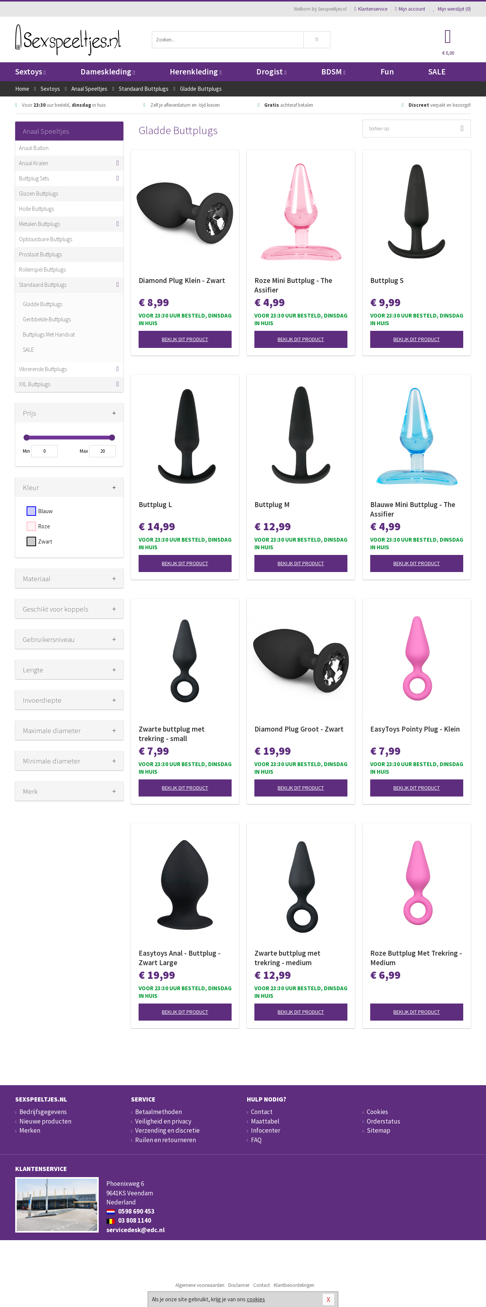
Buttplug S (387, 280)
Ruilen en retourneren (165, 1140)
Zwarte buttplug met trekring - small (172, 733)
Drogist (271, 71)
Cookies (377, 1112)
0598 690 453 (130, 1211)
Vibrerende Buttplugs (43, 369)
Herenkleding (195, 71)
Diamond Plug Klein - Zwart (182, 280)
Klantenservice (370, 9)
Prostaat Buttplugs (40, 254)
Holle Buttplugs (36, 208)
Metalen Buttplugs (39, 224)
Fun (387, 71)
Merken (29, 1130)
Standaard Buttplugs (42, 284)
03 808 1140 (128, 1220)
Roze (44, 526)
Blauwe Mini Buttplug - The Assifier (412, 509)
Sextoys (30, 71)
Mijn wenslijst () (452, 9)
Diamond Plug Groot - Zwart (299, 728)
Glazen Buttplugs (38, 193)
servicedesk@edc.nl (135, 1230)
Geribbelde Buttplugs (47, 319)
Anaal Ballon (34, 148)
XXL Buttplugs (34, 384)
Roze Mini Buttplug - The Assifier (293, 285)
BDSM (333, 71)
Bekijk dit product (185, 339)
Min (26, 451)
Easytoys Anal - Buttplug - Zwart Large (180, 957)
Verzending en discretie (167, 1130)
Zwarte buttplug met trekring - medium (287, 957)
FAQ (256, 1140)
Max (84, 451)
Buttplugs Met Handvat (49, 334)
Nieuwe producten (45, 1121)
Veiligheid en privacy (163, 1121)
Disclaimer (238, 1285)
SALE (437, 71)
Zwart (45, 541)
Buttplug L (155, 504)
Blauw (45, 511)
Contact (262, 1112)
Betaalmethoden (158, 1112)
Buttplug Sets (34, 178)
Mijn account (410, 9)
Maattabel (265, 1121)
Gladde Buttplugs (42, 304)
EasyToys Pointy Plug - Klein (415, 728)
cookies (256, 1299)
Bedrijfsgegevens (43, 1112)
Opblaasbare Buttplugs (45, 239)
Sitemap (378, 1130)
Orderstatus (383, 1121)
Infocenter (265, 1130)
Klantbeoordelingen (294, 1285)
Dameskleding (107, 71)
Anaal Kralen (33, 163)
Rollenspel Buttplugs (42, 269)
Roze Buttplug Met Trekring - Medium (416, 957)
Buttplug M (272, 504)
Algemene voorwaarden (199, 1285)
